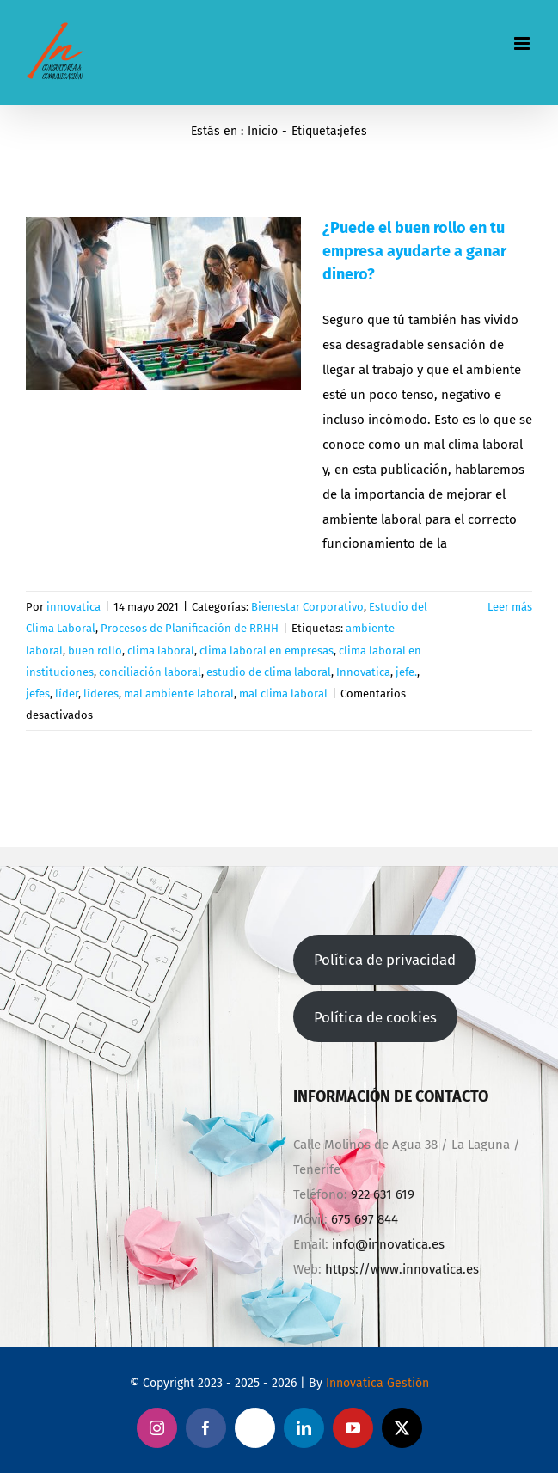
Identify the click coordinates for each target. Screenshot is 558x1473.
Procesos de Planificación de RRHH (190, 628)
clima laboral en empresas (266, 650)
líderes (101, 693)
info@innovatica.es (388, 1244)
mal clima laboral (283, 693)
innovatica (73, 606)
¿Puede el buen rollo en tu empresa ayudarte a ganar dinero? (414, 251)
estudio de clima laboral (268, 672)
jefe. (406, 672)
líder (66, 693)
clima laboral (160, 650)
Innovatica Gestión (377, 1383)
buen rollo (95, 650)
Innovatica (363, 672)
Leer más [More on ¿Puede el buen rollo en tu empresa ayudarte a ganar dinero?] (509, 606)
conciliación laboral (150, 672)
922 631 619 (382, 1194)
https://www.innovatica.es (402, 1269)
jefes (38, 693)
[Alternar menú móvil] (523, 43)
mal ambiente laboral (179, 693)
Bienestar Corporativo (307, 606)
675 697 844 (364, 1219)
